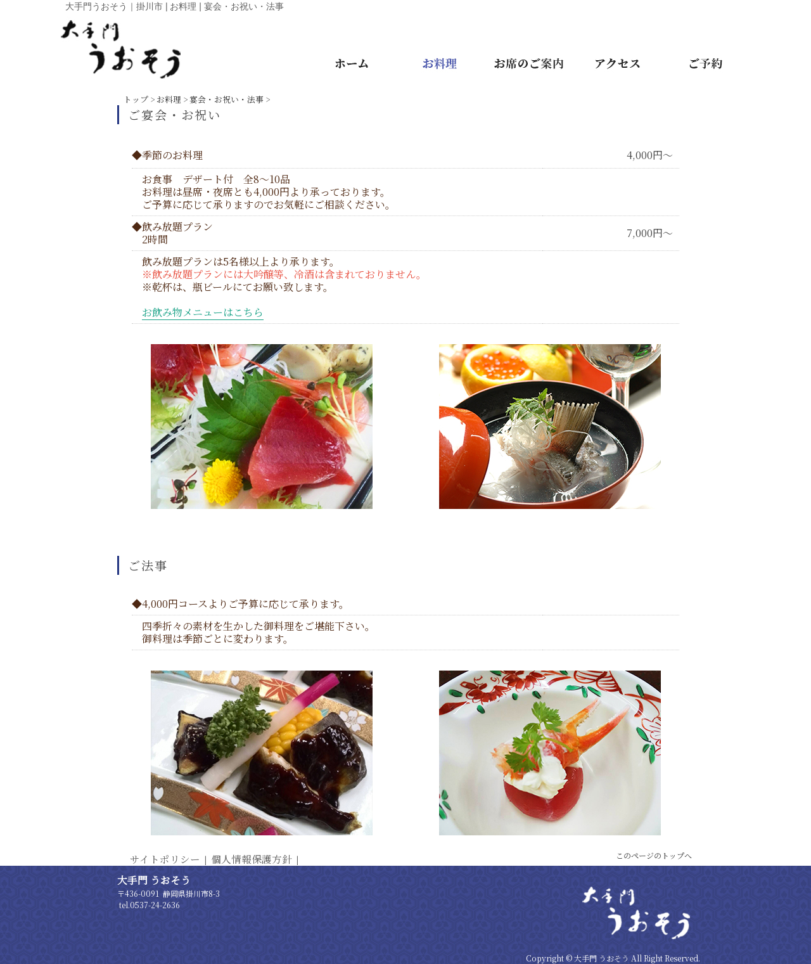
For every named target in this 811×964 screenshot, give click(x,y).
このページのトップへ (654, 855)
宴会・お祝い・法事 (226, 99)
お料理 (168, 99)
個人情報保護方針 (251, 859)
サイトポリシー (165, 859)
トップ (136, 99)
